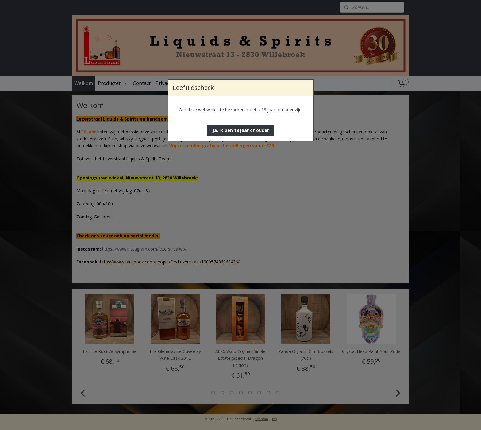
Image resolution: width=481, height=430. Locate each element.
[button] (240, 130)
